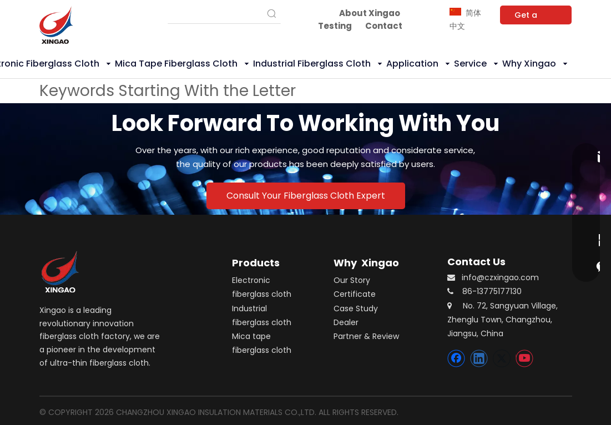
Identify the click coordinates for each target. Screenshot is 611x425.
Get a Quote (527, 16)
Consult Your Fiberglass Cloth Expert (305, 195)
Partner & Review (366, 336)
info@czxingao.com (500, 277)
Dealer (346, 322)
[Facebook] (456, 358)
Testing (335, 26)
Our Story (352, 280)
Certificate (355, 294)
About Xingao (369, 13)
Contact (383, 26)
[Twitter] (502, 358)
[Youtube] (524, 358)
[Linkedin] (479, 358)
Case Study (356, 308)
